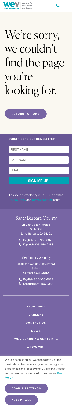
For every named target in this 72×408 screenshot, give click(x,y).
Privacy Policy (17, 199)
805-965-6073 (36, 240)
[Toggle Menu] (65, 5)
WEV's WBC (36, 347)
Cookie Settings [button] (26, 388)
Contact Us (36, 322)
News (36, 330)
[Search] (58, 6)
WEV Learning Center (33, 338)
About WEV (36, 306)
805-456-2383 (36, 244)
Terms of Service (42, 199)
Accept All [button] (21, 399)
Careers (36, 314)
